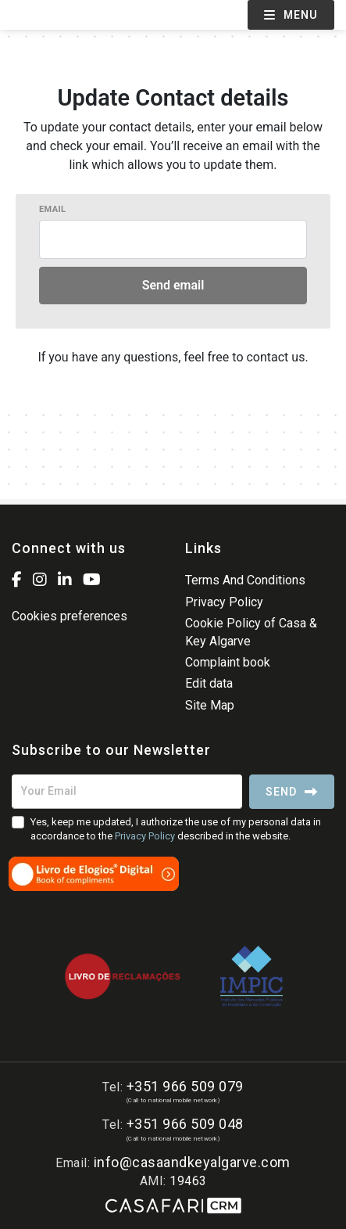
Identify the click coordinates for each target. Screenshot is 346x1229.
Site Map (209, 705)
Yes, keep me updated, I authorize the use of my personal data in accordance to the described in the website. (175, 829)
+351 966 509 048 (185, 1124)
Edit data (209, 683)
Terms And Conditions (245, 580)
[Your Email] (127, 791)
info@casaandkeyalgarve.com (192, 1162)
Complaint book (227, 662)
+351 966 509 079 (185, 1086)
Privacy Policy (224, 602)
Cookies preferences (69, 616)
